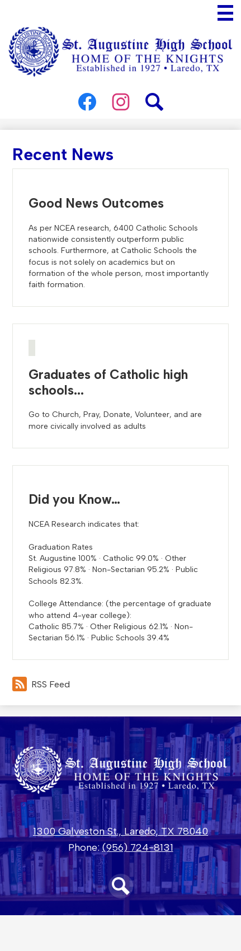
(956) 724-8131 (137, 847)
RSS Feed (41, 684)
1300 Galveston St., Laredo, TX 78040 (120, 831)
